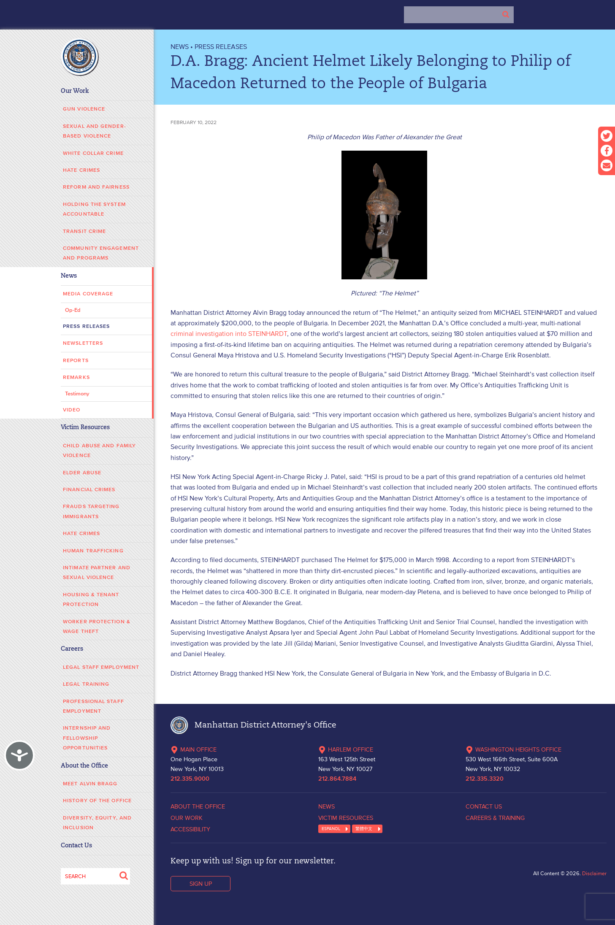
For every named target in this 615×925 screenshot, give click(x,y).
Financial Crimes (89, 489)
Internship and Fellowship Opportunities (87, 738)
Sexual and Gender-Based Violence (94, 131)
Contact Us (76, 846)
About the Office (84, 766)
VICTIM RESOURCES (345, 817)
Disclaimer (594, 873)
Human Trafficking (93, 551)
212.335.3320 (485, 779)
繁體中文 (363, 828)
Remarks (76, 377)
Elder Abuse (82, 473)
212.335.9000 (190, 779)
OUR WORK (187, 817)
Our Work (75, 91)
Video (72, 410)
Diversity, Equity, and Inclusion (97, 822)
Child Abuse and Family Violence (99, 450)
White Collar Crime (93, 153)
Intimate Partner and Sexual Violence (96, 572)
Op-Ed (73, 310)
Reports (76, 360)
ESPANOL (331, 828)
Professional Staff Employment (93, 706)
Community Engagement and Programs (101, 253)
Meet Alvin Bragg (90, 784)
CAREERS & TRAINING (495, 817)
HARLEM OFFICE (345, 749)
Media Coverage (88, 294)
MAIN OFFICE (194, 749)
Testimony (77, 394)
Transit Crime (84, 231)
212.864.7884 (337, 779)
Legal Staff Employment (101, 667)
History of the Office (97, 800)
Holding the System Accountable (94, 209)
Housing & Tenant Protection (91, 599)
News (69, 276)
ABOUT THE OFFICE (198, 806)
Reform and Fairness (96, 187)
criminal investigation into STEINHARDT (229, 333)
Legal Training (86, 684)
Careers (72, 649)
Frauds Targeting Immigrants (91, 511)
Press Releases (86, 326)
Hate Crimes (81, 170)
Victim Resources (85, 428)
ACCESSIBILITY (190, 829)
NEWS (180, 46)
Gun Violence (84, 109)
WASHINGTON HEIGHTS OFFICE (513, 749)
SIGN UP (201, 883)
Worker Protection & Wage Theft (96, 626)
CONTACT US (484, 806)
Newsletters (83, 343)
